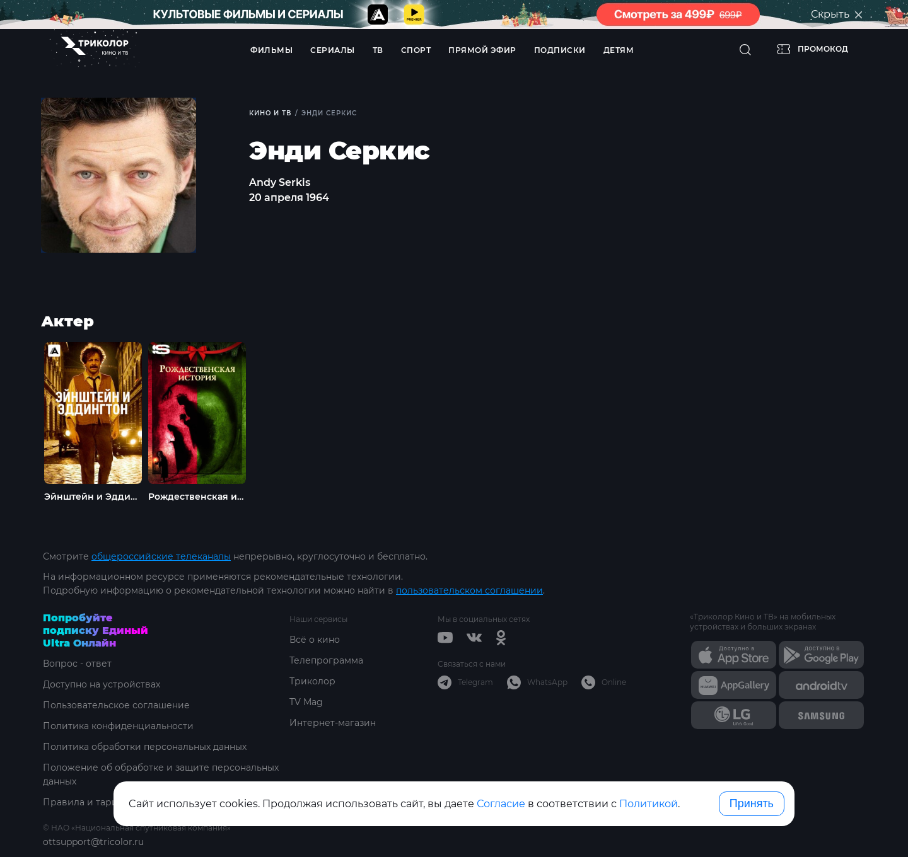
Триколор (312, 681)
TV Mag (306, 702)
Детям (618, 50)
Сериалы (332, 50)
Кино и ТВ (270, 113)
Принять (752, 803)
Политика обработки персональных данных (145, 746)
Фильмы (271, 50)
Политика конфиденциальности (118, 726)
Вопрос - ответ (77, 663)
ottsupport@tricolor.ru (93, 842)
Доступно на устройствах (101, 684)
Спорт (416, 50)
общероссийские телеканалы (161, 556)
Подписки (560, 50)
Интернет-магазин (332, 722)
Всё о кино (314, 639)
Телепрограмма (326, 660)
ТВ (378, 50)
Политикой (648, 804)
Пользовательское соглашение (116, 705)
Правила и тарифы (87, 802)
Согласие (501, 804)
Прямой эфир (482, 50)
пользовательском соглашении (469, 590)
